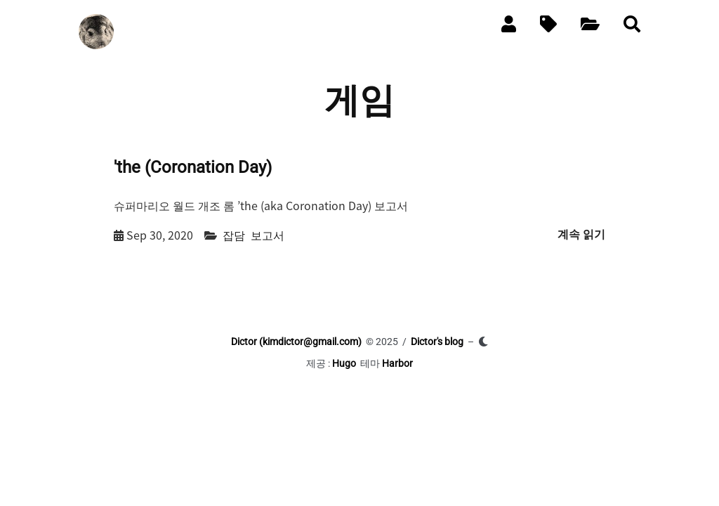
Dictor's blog (437, 341)
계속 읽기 (581, 234)
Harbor (397, 363)
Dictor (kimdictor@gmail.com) (296, 341)
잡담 (234, 234)
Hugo (344, 363)
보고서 (267, 234)
